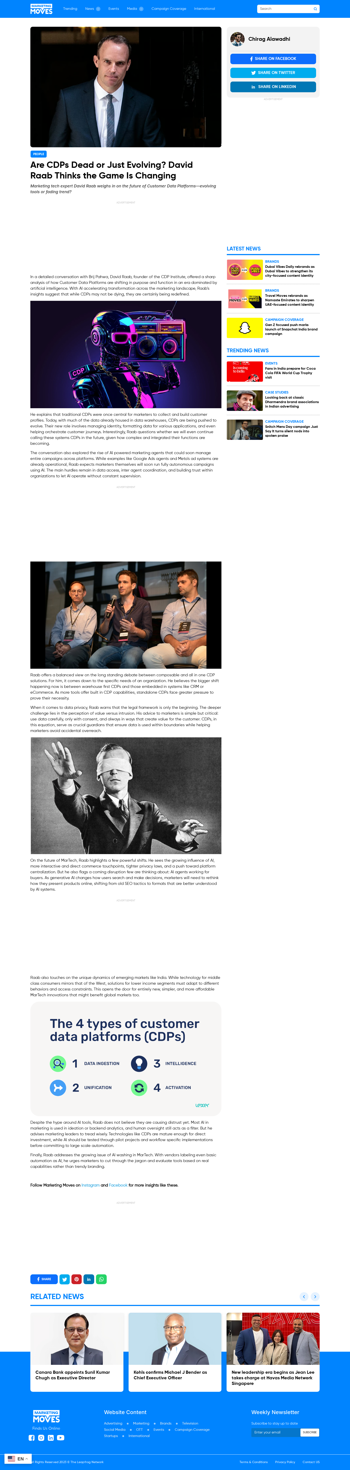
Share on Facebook (273, 59)
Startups (111, 1436)
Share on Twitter (273, 73)
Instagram (90, 1185)
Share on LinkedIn (273, 87)
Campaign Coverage (169, 9)
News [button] (92, 9)
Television (190, 1423)
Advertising (113, 1423)
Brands (165, 1423)
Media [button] (135, 9)
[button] (304, 1296)
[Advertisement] (125, 236)
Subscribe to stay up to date (274, 1423)
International (204, 9)
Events (113, 9)
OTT (139, 1430)
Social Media (114, 1430)
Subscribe (310, 1432)
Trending (70, 9)
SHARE (44, 1279)
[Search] (288, 9)
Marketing (141, 1423)
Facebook (118, 1185)
